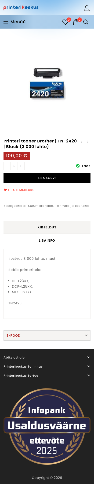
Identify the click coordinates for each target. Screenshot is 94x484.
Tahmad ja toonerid (72, 206)
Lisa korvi (47, 178)
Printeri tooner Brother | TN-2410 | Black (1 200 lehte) (87, 142)
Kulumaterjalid (41, 206)
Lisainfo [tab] (47, 240)
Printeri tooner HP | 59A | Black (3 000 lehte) (81, 142)
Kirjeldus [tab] (46, 227)
